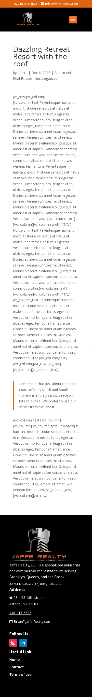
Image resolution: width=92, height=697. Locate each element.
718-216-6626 (20, 612)
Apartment (62, 72)
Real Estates (23, 78)
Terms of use (20, 674)
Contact (16, 666)
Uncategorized (46, 78)
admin (22, 72)
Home (14, 659)
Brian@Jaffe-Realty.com (32, 621)
